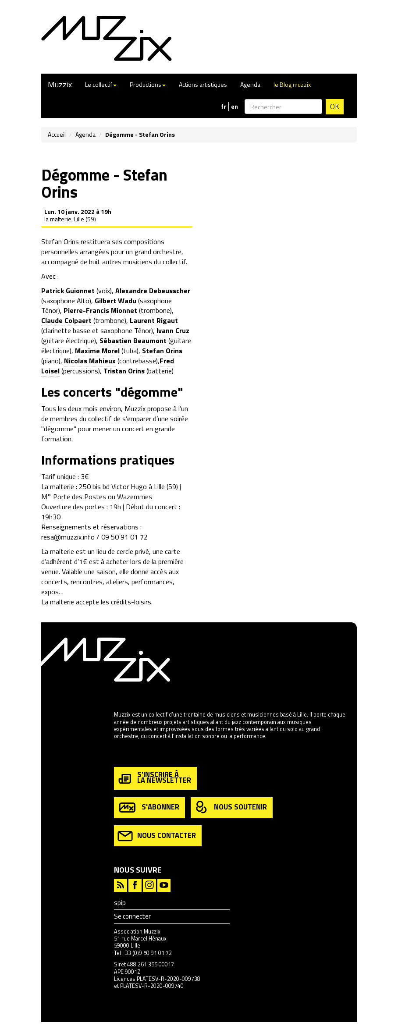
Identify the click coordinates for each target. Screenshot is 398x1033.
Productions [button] (148, 84)
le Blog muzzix (292, 84)
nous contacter (156, 836)
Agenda (250, 84)
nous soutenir (230, 807)
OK (334, 106)
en (234, 106)
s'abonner (148, 807)
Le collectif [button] (101, 84)
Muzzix (60, 84)
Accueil (57, 134)
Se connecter (132, 916)
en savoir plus (131, 755)
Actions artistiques (203, 84)
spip (120, 903)
